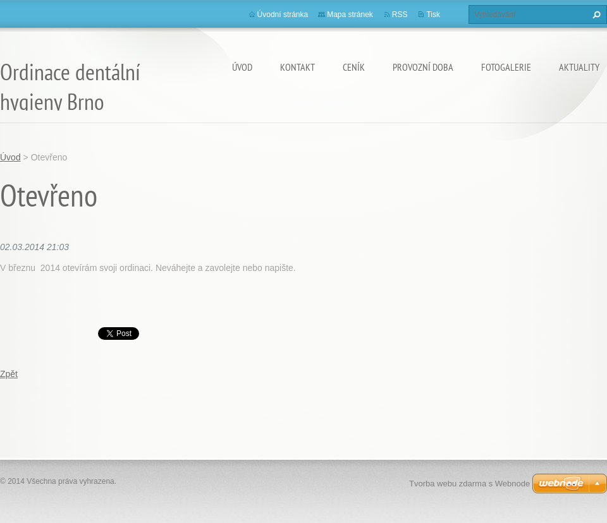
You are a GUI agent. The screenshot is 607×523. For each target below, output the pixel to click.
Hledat (595, 14)
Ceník (354, 67)
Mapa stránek (350, 14)
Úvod (242, 67)
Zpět (9, 374)
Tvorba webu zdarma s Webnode (469, 483)
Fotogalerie (506, 67)
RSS (400, 14)
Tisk (433, 14)
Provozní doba (423, 67)
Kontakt (297, 67)
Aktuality (579, 67)
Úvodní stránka (283, 14)
